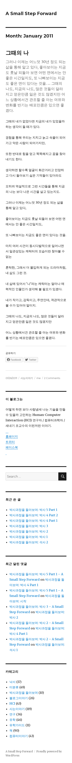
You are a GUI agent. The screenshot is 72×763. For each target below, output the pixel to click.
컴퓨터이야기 (18, 736)
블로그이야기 (18, 698)
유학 (12, 720)
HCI (12, 703)
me (38, 378)
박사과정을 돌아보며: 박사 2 (28, 531)
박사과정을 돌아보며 (23, 693)
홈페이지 (12, 436)
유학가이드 (17, 725)
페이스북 (12, 447)
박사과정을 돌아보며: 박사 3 (28, 526)
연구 (12, 714)
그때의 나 (17, 53)
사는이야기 (27, 378)
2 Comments (52, 378)
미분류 (14, 687)
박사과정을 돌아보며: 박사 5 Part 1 (33, 510)
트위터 (10, 442)
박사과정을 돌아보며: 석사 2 (28, 542)
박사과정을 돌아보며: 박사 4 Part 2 (33, 515)
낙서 (12, 682)
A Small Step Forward (31, 13)
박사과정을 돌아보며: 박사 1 (28, 537)
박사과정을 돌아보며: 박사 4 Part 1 (33, 520)
